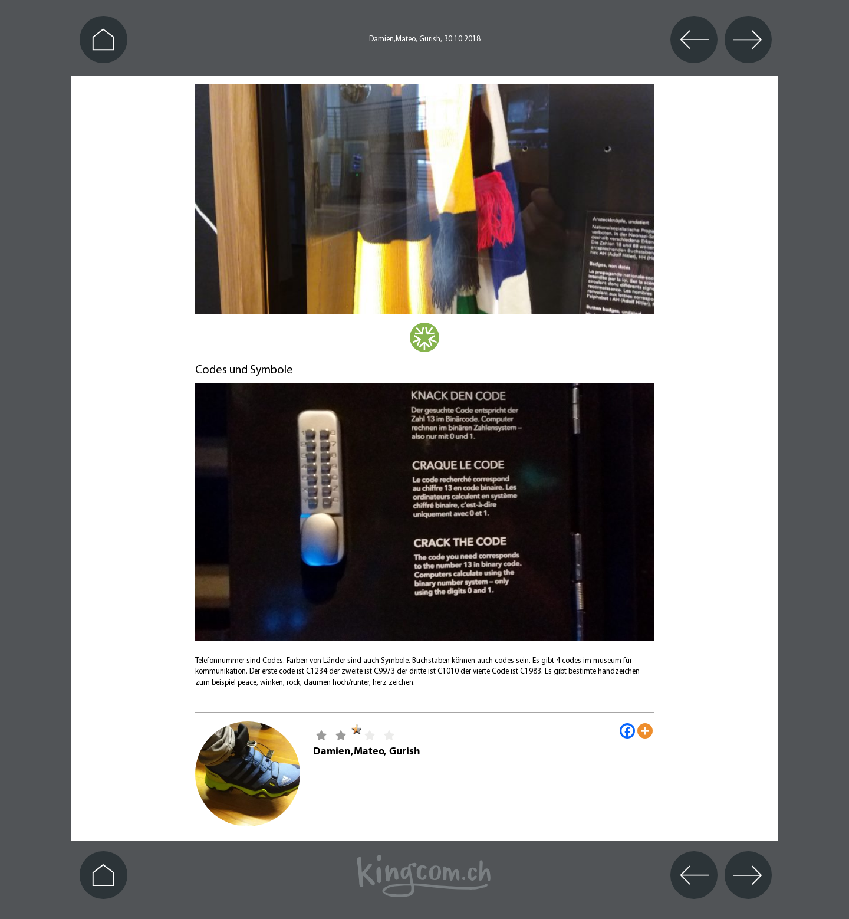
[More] (645, 731)
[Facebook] (627, 731)
